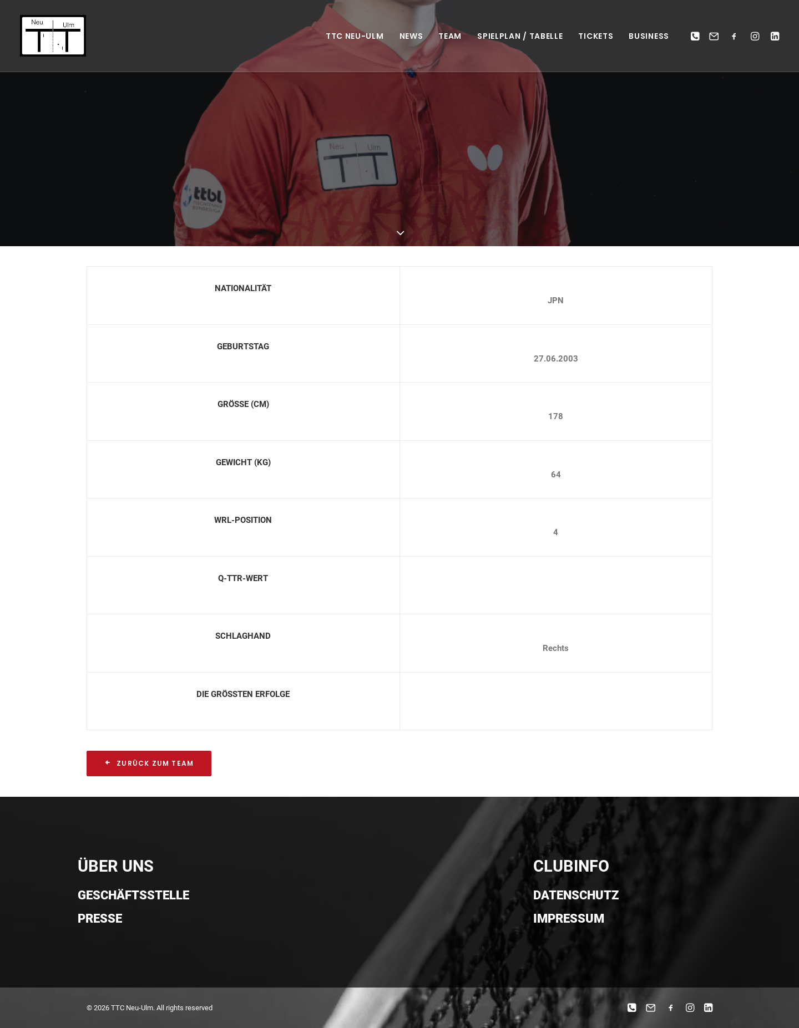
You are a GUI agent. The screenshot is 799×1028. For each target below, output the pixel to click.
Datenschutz (576, 895)
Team (450, 36)
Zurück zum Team (149, 763)
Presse (100, 918)
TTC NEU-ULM (355, 36)
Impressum (568, 918)
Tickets (595, 36)
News (411, 36)
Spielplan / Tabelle (520, 36)
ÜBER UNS (116, 866)
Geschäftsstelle (133, 895)
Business (649, 36)
